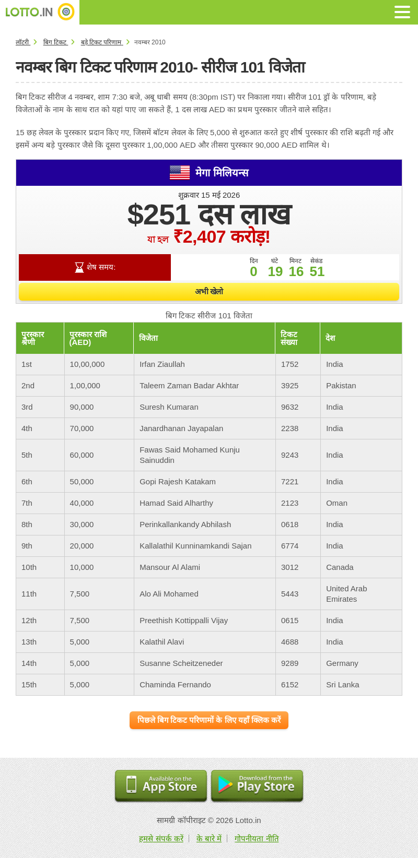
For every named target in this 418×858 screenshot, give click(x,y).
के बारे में (209, 838)
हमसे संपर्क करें (161, 838)
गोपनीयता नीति (256, 838)
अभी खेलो (209, 291)
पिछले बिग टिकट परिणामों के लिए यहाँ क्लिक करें (209, 720)
